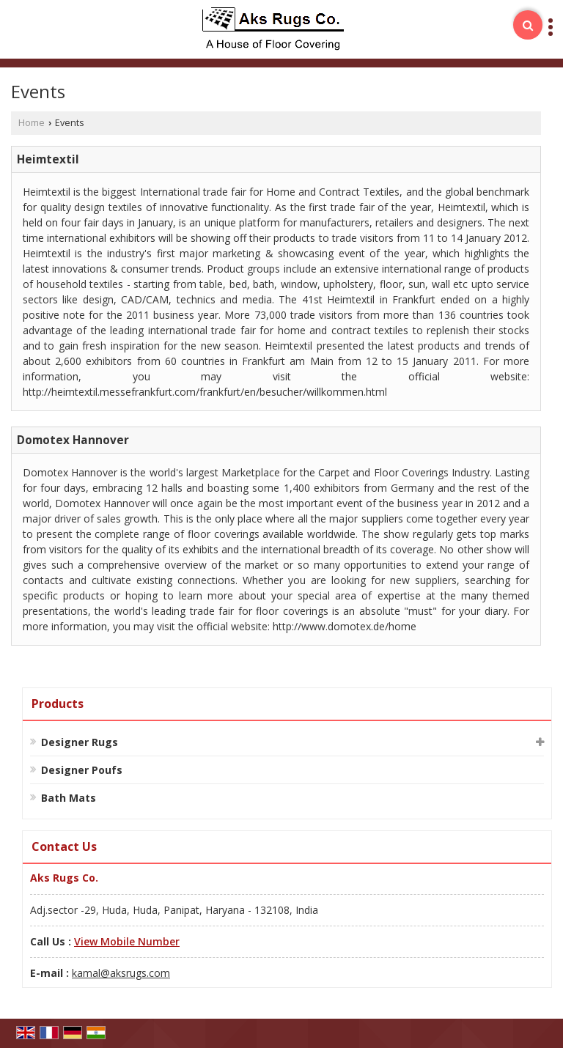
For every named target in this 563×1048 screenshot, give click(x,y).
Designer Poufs (81, 770)
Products (58, 703)
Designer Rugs (79, 742)
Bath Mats (68, 798)
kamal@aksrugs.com (121, 973)
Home (31, 123)
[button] (127, 941)
